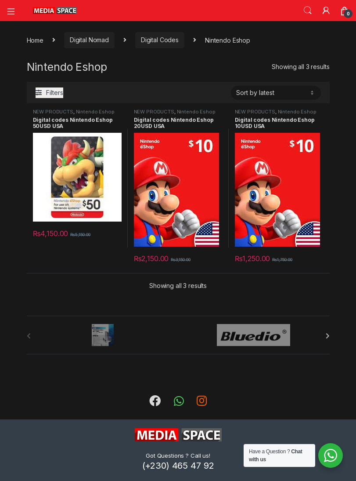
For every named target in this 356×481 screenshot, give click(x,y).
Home (35, 40)
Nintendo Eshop (95, 112)
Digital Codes (160, 40)
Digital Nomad (89, 40)
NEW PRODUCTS (53, 112)
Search (308, 10)
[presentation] (328, 336)
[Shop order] (276, 93)
